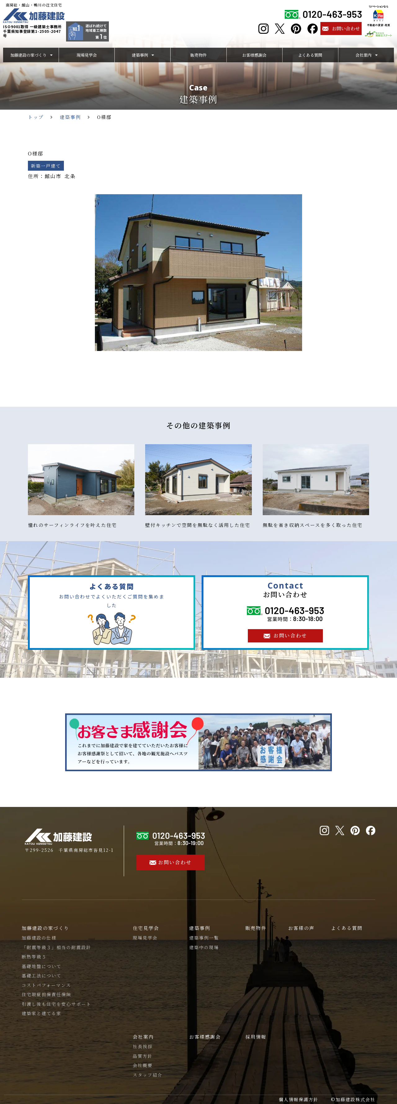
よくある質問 (347, 928)
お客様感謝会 (205, 1036)
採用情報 (255, 1036)
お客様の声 (301, 928)
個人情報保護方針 (299, 1099)
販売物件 (255, 928)
